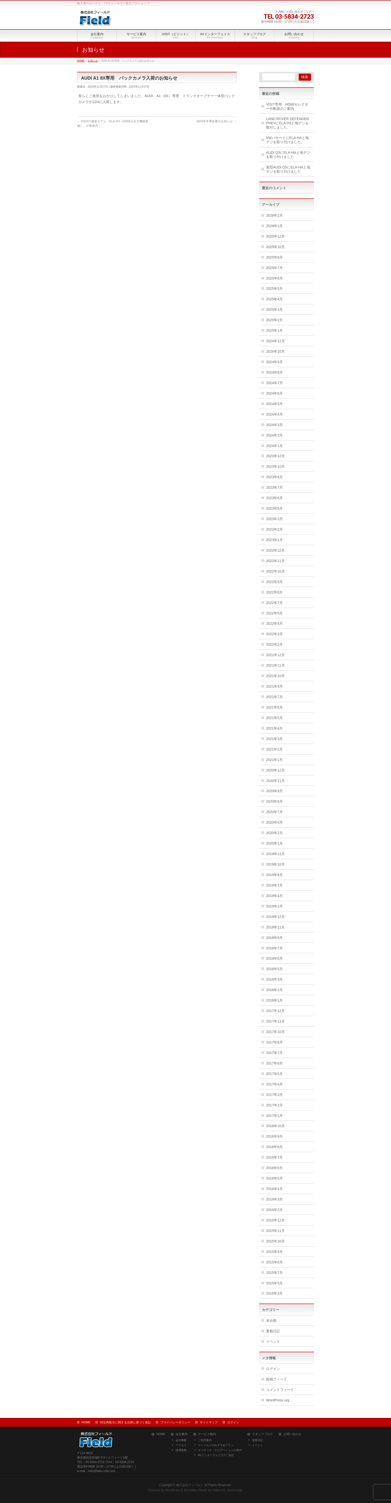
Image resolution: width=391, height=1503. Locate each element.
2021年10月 (275, 676)
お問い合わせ (292, 1434)
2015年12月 (275, 1220)
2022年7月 (274, 603)
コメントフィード (280, 1390)
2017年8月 (274, 1042)
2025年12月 (275, 236)
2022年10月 (275, 571)
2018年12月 (275, 917)
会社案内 (182, 1434)
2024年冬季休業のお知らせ (216, 121)
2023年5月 (274, 508)
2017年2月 (274, 1105)
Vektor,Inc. (219, 1490)
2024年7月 (274, 383)
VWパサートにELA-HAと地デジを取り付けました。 (287, 140)
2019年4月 (274, 896)
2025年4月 (274, 299)
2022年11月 (275, 561)
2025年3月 (274, 309)
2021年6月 (274, 707)
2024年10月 (275, 351)
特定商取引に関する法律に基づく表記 (125, 1422)
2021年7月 (274, 697)
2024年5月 (274, 404)
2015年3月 (274, 1293)
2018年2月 (274, 990)
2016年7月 (274, 1157)
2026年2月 (274, 215)
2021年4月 (274, 728)
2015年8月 (274, 1262)
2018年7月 (274, 948)
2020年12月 (275, 770)
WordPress (172, 1490)
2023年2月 (274, 529)
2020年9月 (274, 791)
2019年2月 (274, 906)
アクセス (181, 1445)
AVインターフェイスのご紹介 (216, 1455)
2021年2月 (274, 749)
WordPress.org (277, 1400)
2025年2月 (274, 320)
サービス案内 (207, 1434)
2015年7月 (274, 1273)
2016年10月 (275, 1126)
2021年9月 (274, 686)
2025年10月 (275, 247)
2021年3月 (274, 739)
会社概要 (181, 1440)
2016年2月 (274, 1210)
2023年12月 (275, 456)
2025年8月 (274, 257)
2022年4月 (274, 623)
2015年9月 (274, 1252)
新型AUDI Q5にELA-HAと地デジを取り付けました (288, 169)
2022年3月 (274, 634)
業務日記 (273, 1331)
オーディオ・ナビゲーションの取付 (220, 1450)
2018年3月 (274, 979)
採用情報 (181, 1450)
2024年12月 (275, 341)
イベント (273, 1342)
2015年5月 (274, 1283)
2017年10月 (275, 1032)
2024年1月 (274, 446)
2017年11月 (275, 1021)
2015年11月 (275, 1231)
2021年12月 (275, 655)
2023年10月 (275, 466)
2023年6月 (274, 498)
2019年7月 (274, 885)
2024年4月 (274, 414)
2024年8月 (274, 372)
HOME (86, 1422)
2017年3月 (274, 1095)
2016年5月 (274, 1178)
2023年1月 (274, 540)
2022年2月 (274, 644)
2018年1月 (274, 1000)
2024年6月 (274, 393)
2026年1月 (274, 226)
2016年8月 (274, 1147)
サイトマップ (209, 1422)
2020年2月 (274, 833)
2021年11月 (275, 665)
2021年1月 (274, 760)
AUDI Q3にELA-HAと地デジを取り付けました (288, 154)
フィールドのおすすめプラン (216, 1445)
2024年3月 (274, 425)
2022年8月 (274, 592)
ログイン (273, 1369)
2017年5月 (274, 1074)
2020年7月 (274, 812)
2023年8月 (274, 477)
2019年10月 (275, 864)
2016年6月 (274, 1168)
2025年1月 (274, 330)
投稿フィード (276, 1379)
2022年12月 (275, 550)
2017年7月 (274, 1053)
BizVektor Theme (195, 1490)
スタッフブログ (262, 1434)
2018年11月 (275, 927)
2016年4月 (274, 1189)
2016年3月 (274, 1199)
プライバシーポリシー (175, 1422)
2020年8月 (274, 801)
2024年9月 (274, 362)
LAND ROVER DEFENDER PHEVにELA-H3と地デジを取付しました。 (287, 123)
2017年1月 (274, 1116)
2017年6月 (274, 1063)
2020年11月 (275, 781)
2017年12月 (275, 1011)
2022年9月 (274, 582)
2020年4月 (274, 822)
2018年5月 (274, 969)
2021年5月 (274, 718)
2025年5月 (274, 289)
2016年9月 (274, 1136)
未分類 (271, 1321)
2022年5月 (274, 613)
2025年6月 (274, 278)
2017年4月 (274, 1084)
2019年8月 (274, 875)
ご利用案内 (205, 1440)
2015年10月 (275, 1241)
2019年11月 (275, 854)
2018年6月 (274, 958)
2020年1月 (274, 843)
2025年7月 (274, 268)
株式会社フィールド (189, 1485)
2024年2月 (274, 435)
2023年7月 (274, 487)
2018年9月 (274, 938)
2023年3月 (274, 519)
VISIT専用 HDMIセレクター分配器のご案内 (287, 106)
